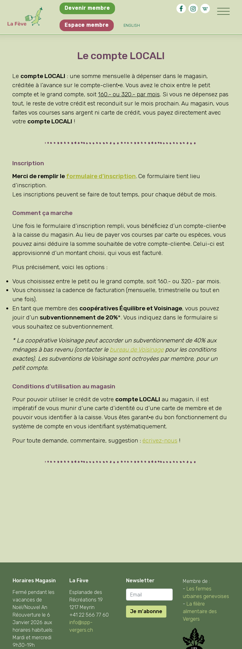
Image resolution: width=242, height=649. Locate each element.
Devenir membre (87, 8)
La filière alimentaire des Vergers (200, 611)
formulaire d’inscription (101, 176)
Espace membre (87, 25)
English (132, 25)
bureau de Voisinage (137, 349)
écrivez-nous (159, 440)
